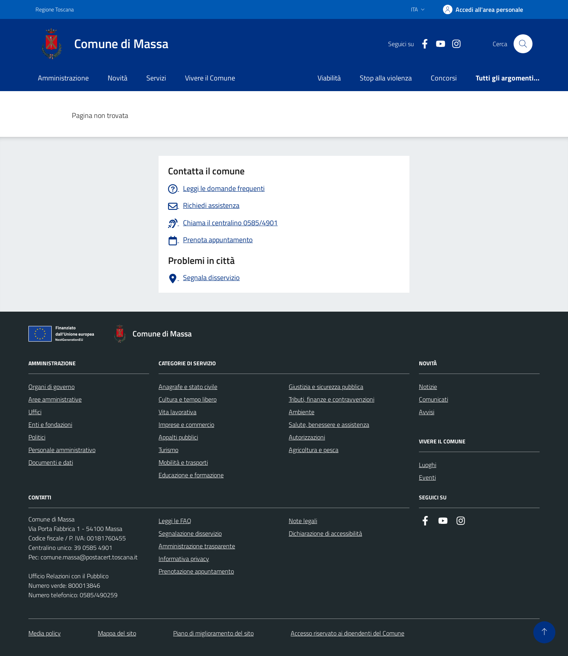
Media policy (44, 633)
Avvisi (426, 412)
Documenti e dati (50, 462)
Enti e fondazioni (50, 424)
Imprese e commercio (186, 424)
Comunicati (433, 399)
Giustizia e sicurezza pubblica (326, 386)
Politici (36, 437)
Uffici (34, 412)
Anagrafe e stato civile (188, 386)
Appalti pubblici (178, 437)
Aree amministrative (55, 399)
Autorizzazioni (307, 437)
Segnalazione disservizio (190, 533)
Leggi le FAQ (175, 520)
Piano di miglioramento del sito (213, 633)
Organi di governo (51, 386)
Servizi (156, 78)
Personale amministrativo (61, 449)
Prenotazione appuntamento (196, 571)
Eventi (427, 477)
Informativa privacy (184, 558)
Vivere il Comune (210, 78)
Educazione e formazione (191, 475)
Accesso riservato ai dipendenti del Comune (347, 633)
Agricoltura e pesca (313, 449)
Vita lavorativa (177, 412)
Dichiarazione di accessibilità (325, 533)
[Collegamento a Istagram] (453, 44)
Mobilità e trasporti (183, 462)
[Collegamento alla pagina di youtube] (437, 44)
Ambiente (301, 412)
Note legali (303, 520)
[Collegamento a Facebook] (422, 44)
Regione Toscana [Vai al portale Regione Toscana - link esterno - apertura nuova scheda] (55, 9)
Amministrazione (63, 78)
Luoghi (427, 464)
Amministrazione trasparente (197, 546)
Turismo (168, 449)
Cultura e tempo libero (188, 399)
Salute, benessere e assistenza (329, 424)
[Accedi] (482, 9)
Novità (117, 78)
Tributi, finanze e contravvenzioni (331, 399)
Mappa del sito (117, 633)
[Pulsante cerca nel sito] (523, 43)
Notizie (428, 386)
